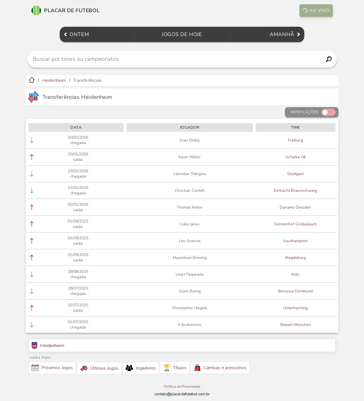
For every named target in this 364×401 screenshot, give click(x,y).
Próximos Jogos (52, 367)
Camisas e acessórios (220, 367)
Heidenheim (54, 80)
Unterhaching (295, 308)
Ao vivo (316, 10)
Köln (295, 274)
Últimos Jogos (99, 368)
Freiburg (295, 140)
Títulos (175, 367)
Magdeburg (295, 257)
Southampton (295, 241)
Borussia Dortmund (295, 291)
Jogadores (141, 368)
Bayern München (295, 324)
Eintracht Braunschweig (295, 190)
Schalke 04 (296, 157)
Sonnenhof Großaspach (295, 224)
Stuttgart (295, 173)
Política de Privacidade (182, 386)
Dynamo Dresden (295, 207)
